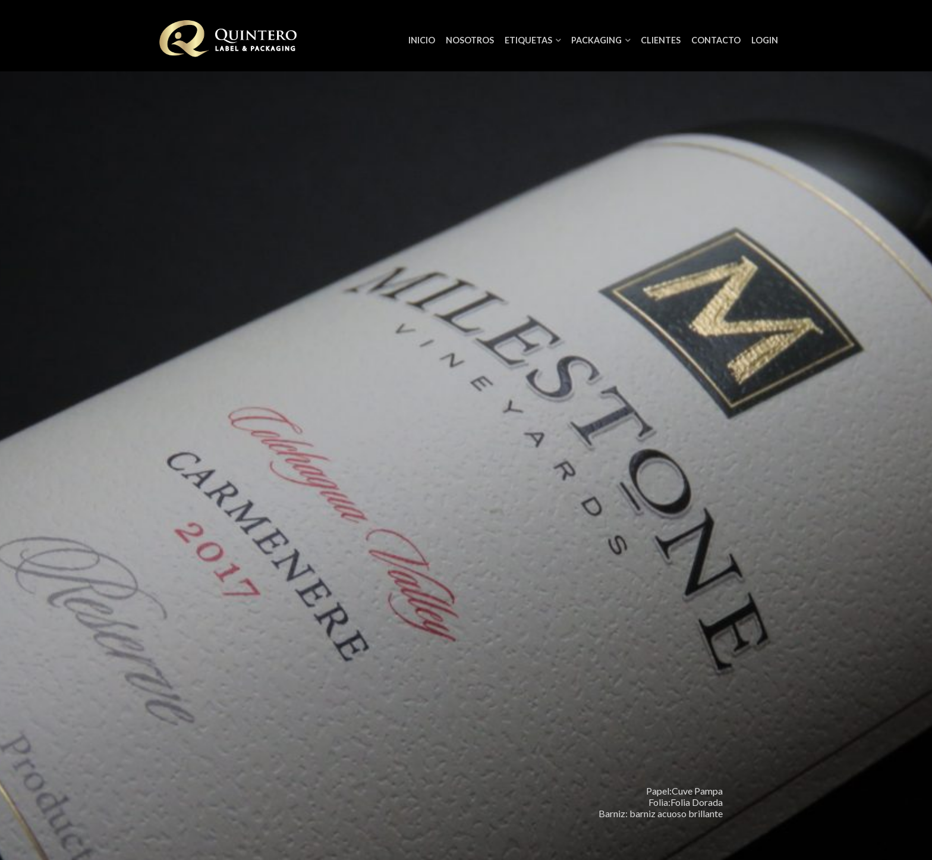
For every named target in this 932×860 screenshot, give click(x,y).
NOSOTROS (470, 40)
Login (764, 40)
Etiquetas (528, 40)
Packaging (596, 40)
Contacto (716, 40)
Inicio (421, 40)
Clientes (661, 40)
